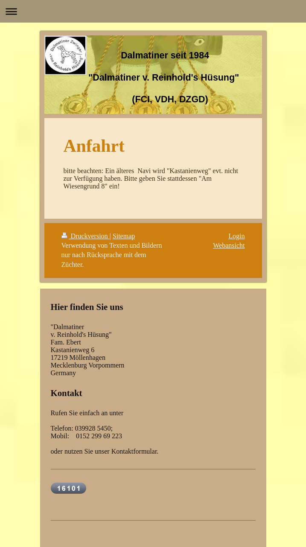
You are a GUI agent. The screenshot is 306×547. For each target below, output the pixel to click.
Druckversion (85, 236)
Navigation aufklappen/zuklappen (153, 11)
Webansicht (229, 245)
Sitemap (124, 236)
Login (236, 236)
